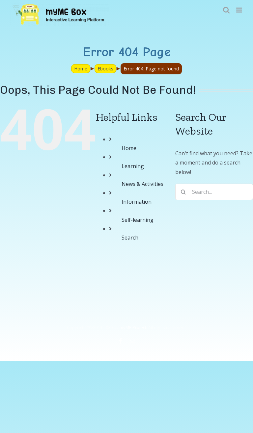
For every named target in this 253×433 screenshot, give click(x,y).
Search (130, 237)
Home (80, 68)
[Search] (183, 192)
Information (137, 201)
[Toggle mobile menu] (239, 10)
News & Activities (142, 184)
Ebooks (105, 68)
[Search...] (214, 192)
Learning (133, 166)
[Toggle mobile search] (226, 10)
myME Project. (133, 327)
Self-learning (138, 219)
